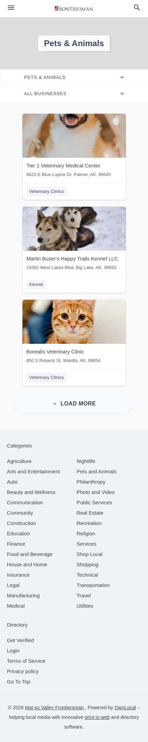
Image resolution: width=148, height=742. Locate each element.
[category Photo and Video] (96, 492)
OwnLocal (125, 707)
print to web (97, 717)
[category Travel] (84, 595)
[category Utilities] (85, 606)
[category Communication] (25, 502)
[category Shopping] (87, 564)
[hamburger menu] (11, 7)
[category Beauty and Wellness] (31, 492)
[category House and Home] (27, 564)
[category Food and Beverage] (29, 554)
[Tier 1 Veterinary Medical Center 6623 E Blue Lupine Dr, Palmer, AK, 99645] (74, 147)
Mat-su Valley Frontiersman (55, 707)
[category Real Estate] (90, 513)
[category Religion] (86, 533)
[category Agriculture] (19, 461)
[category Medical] (16, 606)
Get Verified (20, 640)
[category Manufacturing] (23, 595)
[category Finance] (16, 544)
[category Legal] (13, 585)
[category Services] (87, 544)
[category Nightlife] (86, 461)
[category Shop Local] (89, 554)
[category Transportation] (93, 585)
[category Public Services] (94, 502)
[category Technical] (87, 575)
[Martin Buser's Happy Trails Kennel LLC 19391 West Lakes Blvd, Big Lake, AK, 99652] (74, 240)
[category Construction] (21, 523)
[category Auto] (12, 482)
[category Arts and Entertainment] (33, 471)
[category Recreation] (89, 523)
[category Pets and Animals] (97, 471)
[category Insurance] (18, 575)
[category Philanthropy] (91, 482)
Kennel (36, 284)
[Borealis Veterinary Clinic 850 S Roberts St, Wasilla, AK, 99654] (74, 333)
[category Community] (20, 513)
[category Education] (18, 533)
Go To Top (18, 681)
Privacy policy (23, 671)
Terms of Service (26, 661)
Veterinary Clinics (46, 191)
